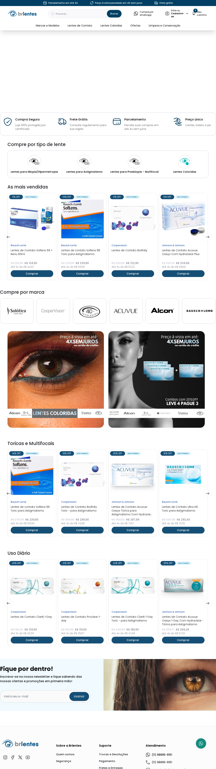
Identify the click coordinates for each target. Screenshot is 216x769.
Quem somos (65, 754)
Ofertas (135, 25)
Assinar (79, 696)
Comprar (32, 274)
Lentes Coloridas (111, 25)
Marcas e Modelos (47, 25)
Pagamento (107, 761)
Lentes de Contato (80, 25)
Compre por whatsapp (143, 14)
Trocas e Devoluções (113, 754)
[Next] (207, 237)
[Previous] (8, 237)
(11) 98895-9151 (159, 754)
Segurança (63, 761)
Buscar (114, 13)
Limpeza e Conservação (164, 25)
